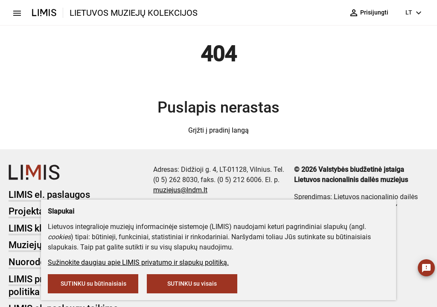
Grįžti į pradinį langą (218, 130)
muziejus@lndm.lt (180, 190)
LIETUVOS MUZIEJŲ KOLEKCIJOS (134, 13)
